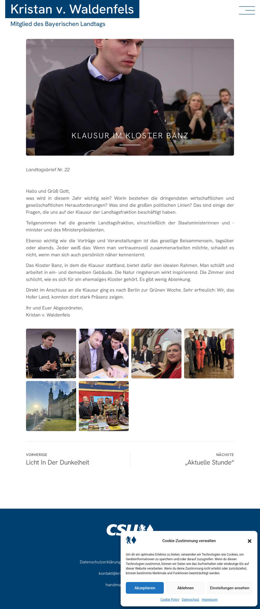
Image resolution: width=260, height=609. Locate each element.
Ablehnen (185, 588)
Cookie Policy (169, 599)
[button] (249, 541)
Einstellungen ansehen (229, 588)
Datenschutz (190, 599)
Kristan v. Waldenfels (72, 9)
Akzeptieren (144, 588)
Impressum (209, 599)
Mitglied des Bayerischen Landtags (57, 24)
